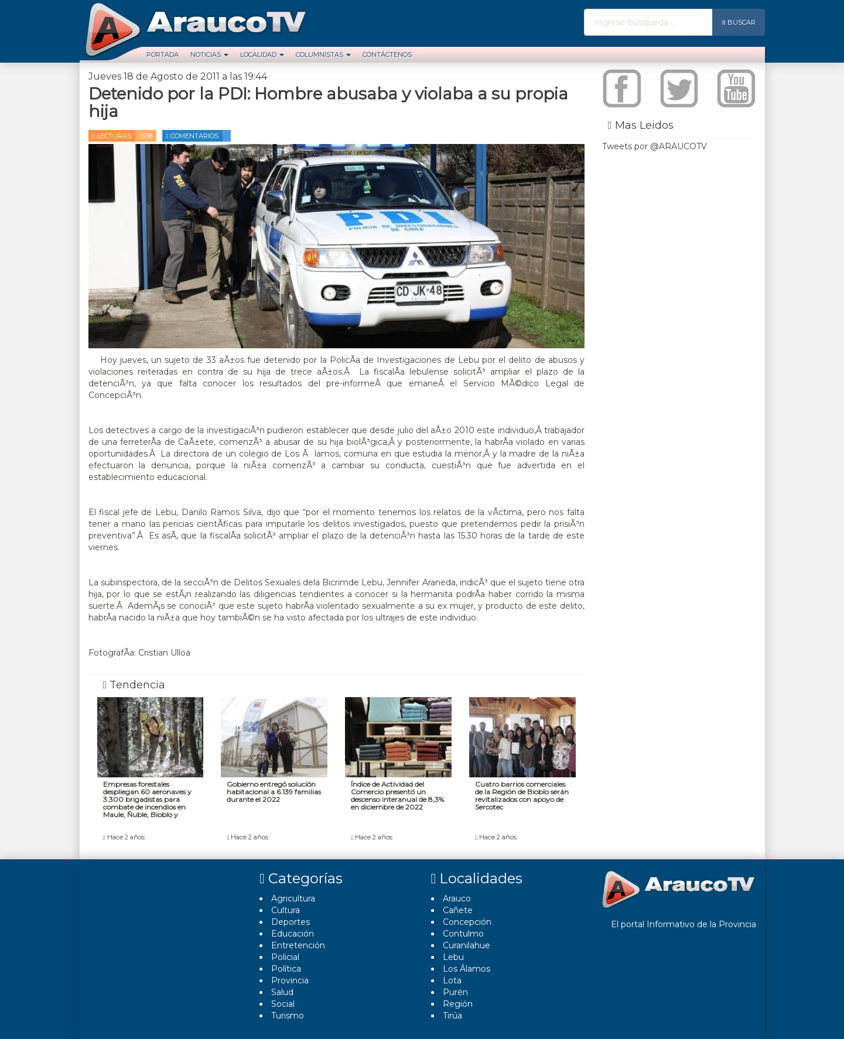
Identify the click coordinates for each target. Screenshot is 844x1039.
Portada (162, 54)
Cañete (458, 910)
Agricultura (293, 898)
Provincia (290, 980)
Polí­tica (286, 968)
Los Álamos (466, 968)
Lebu (453, 957)
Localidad (262, 54)
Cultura (285, 910)
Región (458, 1004)
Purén (455, 992)
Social (283, 1004)
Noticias (209, 54)
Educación (292, 933)
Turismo (287, 1015)
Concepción (467, 922)
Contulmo (463, 933)
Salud (282, 992)
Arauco (457, 898)
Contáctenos (387, 54)
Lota (452, 980)
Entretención (298, 945)
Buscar (738, 22)
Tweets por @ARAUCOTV (654, 146)
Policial (285, 957)
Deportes (290, 922)
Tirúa (452, 1015)
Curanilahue (466, 945)
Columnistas (323, 54)
